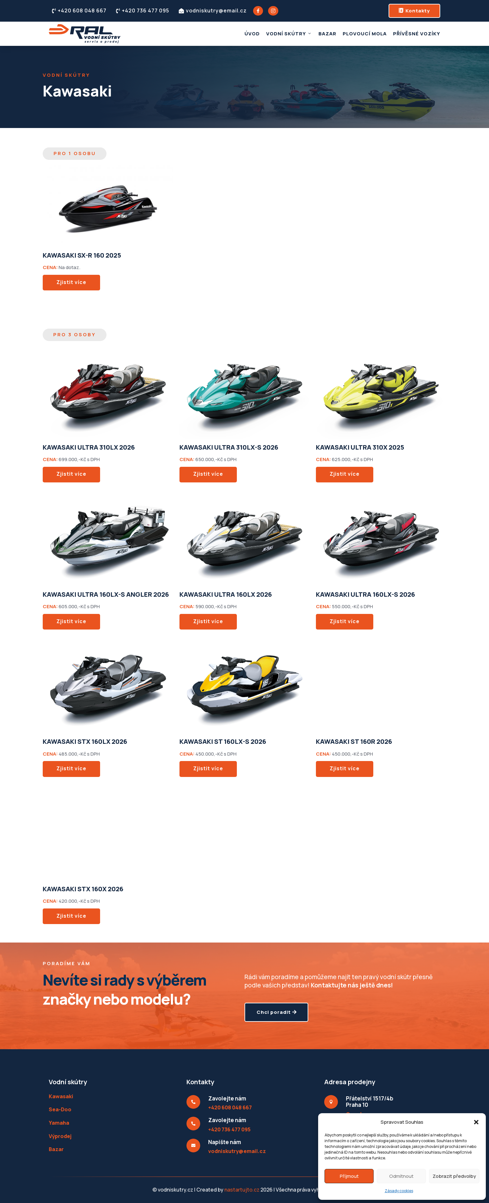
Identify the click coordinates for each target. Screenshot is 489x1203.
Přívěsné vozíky (416, 33)
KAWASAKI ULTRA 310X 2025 (360, 447)
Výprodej (60, 1136)
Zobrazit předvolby (454, 1176)
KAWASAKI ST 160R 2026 (354, 741)
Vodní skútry (289, 33)
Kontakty (414, 10)
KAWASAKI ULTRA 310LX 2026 (89, 447)
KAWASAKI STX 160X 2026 (83, 889)
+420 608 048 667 (79, 10)
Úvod (252, 33)
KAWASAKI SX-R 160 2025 (82, 255)
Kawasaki (61, 1096)
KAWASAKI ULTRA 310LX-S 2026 (228, 447)
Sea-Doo (60, 1109)
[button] (476, 1122)
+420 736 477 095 (142, 10)
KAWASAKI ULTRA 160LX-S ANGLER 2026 (106, 594)
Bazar (327, 33)
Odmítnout (401, 1176)
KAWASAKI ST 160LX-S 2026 (222, 741)
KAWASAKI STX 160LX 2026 (85, 741)
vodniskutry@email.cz (213, 10)
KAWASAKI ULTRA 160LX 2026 (225, 594)
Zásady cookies (399, 1190)
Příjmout (349, 1176)
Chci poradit (274, 1018)
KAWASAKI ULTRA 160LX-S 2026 (365, 594)
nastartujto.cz (242, 1189)
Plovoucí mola (365, 33)
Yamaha (59, 1122)
